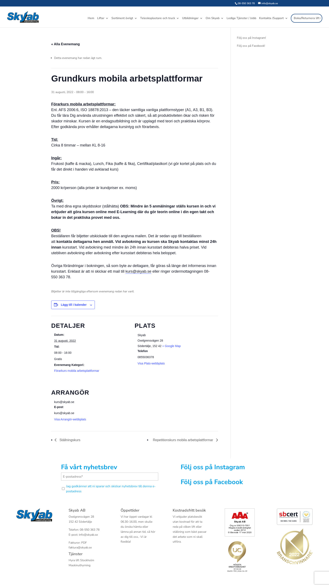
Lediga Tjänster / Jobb (241, 18)
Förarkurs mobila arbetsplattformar (76, 370)
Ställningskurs (69, 440)
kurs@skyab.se (138, 271)
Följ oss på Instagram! (251, 38)
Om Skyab (212, 18)
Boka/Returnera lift (306, 18)
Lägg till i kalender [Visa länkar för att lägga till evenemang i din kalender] (74, 304)
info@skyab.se (88, 535)
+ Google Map (171, 346)
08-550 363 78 (246, 3)
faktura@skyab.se (80, 547)
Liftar (100, 18)
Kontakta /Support (271, 18)
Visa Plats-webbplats (151, 363)
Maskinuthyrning (79, 565)
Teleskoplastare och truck (157, 18)
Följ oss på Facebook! (251, 46)
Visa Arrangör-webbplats (70, 419)
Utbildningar (190, 18)
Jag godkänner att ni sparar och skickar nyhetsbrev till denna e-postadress (110, 488)
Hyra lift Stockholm (81, 560)
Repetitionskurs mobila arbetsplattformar (183, 440)
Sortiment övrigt (122, 18)
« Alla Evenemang (65, 44)
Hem (91, 18)
